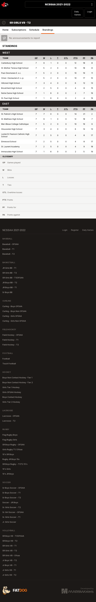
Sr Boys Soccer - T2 (11, 497)
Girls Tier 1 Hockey (11, 387)
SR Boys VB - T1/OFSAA (13, 536)
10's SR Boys (8, 454)
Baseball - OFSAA (10, 244)
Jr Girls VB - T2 (9, 575)
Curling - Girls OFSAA (12, 316)
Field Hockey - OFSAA (12, 335)
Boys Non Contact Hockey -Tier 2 (17, 382)
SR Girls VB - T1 (9, 546)
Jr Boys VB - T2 (9, 560)
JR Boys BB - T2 (9, 282)
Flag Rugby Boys (10, 435)
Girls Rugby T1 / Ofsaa (12, 449)
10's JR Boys (8, 474)
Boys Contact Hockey (12, 397)
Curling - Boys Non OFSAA (14, 311)
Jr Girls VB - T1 (9, 570)
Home (5, 29)
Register (75, 230)
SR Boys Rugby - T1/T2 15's (14, 464)
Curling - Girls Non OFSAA (14, 321)
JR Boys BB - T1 (9, 287)
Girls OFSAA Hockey (11, 392)
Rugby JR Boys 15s (11, 459)
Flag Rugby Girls (9, 440)
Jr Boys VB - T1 (9, 565)
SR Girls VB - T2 (9, 550)
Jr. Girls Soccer (9, 522)
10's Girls (6, 469)
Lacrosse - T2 (8, 421)
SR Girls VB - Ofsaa (11, 555)
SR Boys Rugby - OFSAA (13, 444)
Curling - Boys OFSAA (12, 306)
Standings (47, 29)
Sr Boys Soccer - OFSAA (13, 488)
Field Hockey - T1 (10, 340)
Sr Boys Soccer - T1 (11, 493)
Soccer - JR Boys (10, 502)
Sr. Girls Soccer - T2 (11, 507)
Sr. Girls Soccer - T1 (11, 517)
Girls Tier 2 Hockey (11, 402)
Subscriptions (19, 29)
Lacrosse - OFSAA (10, 416)
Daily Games (77, 13)
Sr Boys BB (7, 292)
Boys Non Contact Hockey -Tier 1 (17, 377)
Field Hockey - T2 (10, 345)
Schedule (34, 29)
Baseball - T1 (8, 249)
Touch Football (9, 363)
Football (6, 359)
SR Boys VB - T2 (9, 541)
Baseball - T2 (8, 254)
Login (89, 12)
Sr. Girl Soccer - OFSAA (13, 512)
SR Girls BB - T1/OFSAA (12, 278)
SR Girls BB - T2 (9, 273)
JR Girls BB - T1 (9, 268)
